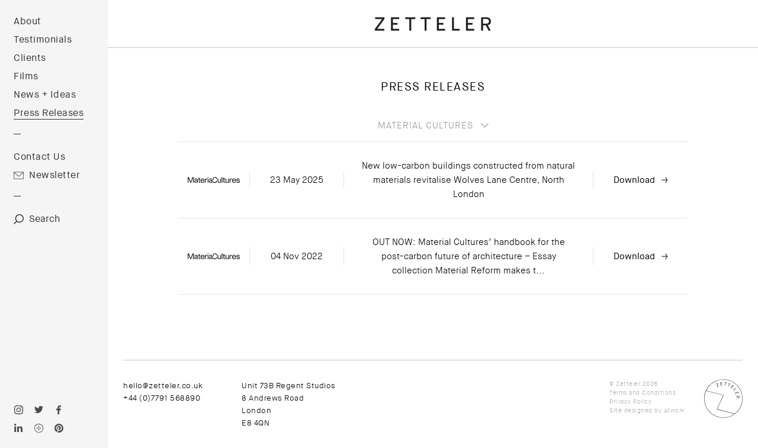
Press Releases (48, 113)
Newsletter (54, 175)
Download (634, 180)
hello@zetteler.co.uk (163, 386)
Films (26, 76)
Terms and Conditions (642, 393)
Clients (30, 58)
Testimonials (43, 40)
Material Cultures (425, 125)
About (27, 21)
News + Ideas (45, 95)
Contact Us (39, 157)
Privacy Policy (630, 401)
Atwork (674, 410)
